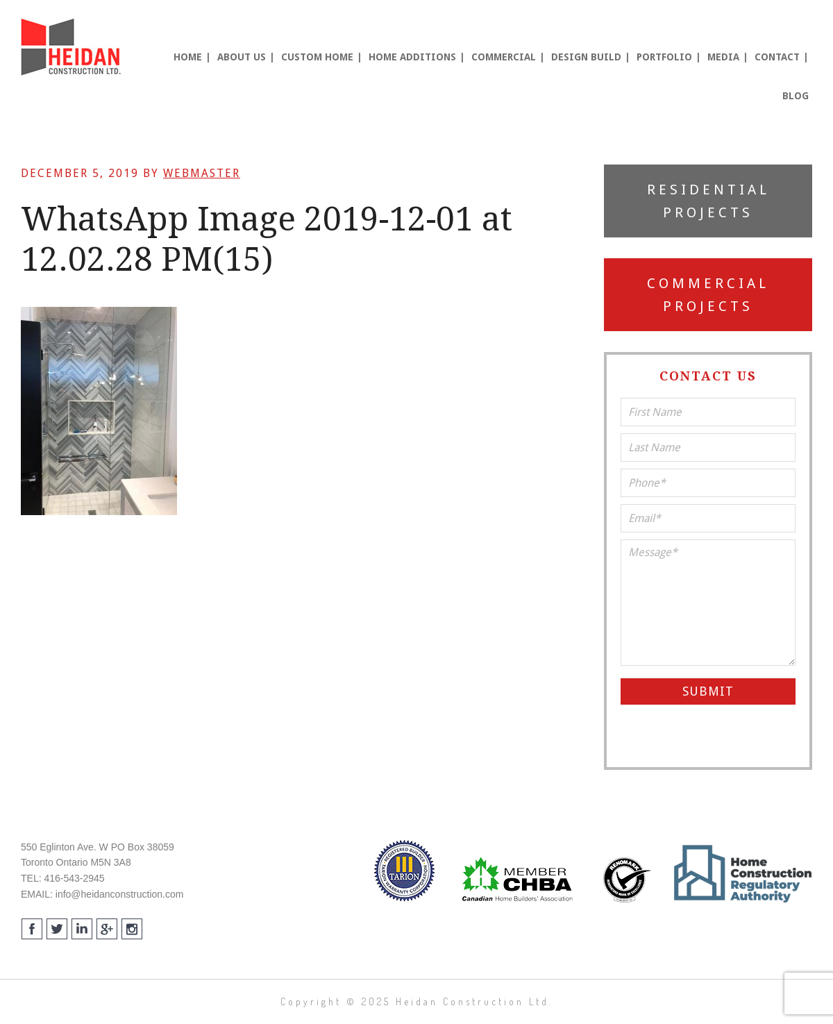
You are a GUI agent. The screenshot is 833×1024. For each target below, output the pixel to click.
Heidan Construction (73, 47)
